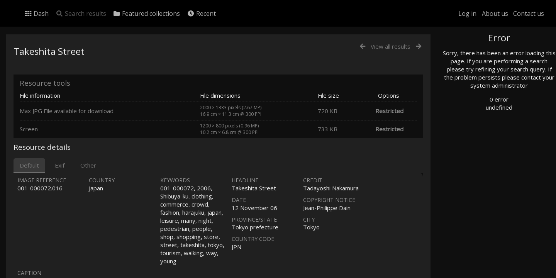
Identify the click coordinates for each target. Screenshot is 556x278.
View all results (390, 46)
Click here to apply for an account (492, 273)
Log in (467, 13)
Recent (201, 13)
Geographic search (480, 148)
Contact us (528, 13)
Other (88, 165)
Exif (59, 165)
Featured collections (146, 13)
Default (29, 165)
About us (495, 13)
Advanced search (478, 157)
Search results (81, 13)
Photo (465, 55)
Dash (36, 13)
